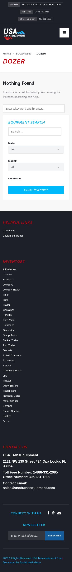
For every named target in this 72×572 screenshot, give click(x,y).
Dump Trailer (10, 335)
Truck (6, 294)
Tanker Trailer (10, 340)
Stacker (7, 365)
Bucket (7, 416)
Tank (5, 299)
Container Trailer (12, 370)
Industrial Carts (11, 395)
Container (8, 309)
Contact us (9, 230)
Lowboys (8, 284)
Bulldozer (8, 325)
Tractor (7, 380)
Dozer (6, 421)
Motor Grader (10, 401)
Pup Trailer (9, 345)
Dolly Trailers (10, 385)
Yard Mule (8, 320)
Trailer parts (10, 390)
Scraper (7, 405)
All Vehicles (9, 269)
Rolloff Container (12, 355)
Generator (8, 330)
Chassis (7, 274)
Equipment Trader (13, 235)
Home (7, 54)
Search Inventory (36, 190)
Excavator (8, 360)
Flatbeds (8, 279)
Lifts (5, 375)
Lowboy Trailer (11, 289)
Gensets (7, 350)
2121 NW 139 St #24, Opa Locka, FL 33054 (41, 4)
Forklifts (7, 314)
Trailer (6, 304)
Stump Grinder (11, 411)
